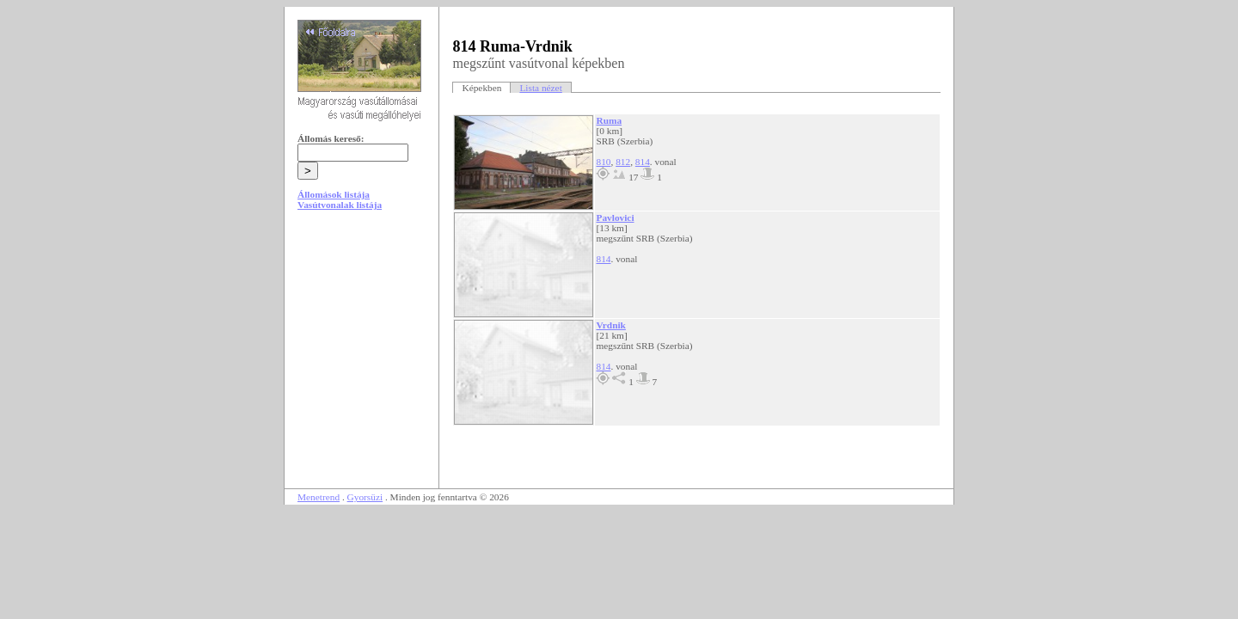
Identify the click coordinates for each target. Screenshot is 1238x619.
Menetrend (318, 497)
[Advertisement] (362, 354)
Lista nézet (540, 88)
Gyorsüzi (365, 497)
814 (642, 161)
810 (603, 161)
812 (623, 161)
